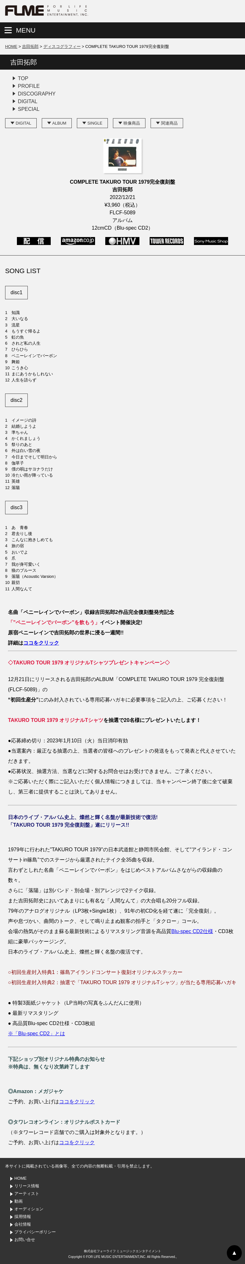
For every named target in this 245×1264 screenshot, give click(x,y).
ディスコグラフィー (62, 46)
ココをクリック (41, 643)
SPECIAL (29, 109)
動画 (18, 1201)
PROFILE (29, 86)
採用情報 (22, 1216)
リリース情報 (26, 1186)
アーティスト (26, 1193)
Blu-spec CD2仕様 (192, 931)
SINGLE (94, 123)
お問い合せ (24, 1239)
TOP (23, 78)
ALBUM (59, 123)
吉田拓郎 (30, 46)
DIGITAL (27, 101)
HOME (11, 46)
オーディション (28, 1209)
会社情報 (22, 1224)
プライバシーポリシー (35, 1232)
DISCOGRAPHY (37, 93)
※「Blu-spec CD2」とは (36, 1033)
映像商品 (131, 123)
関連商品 (169, 123)
